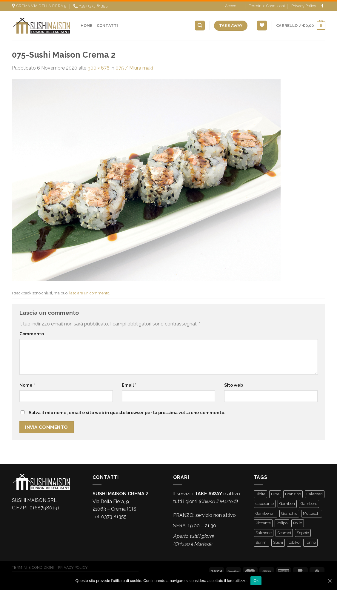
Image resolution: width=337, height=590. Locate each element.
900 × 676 (98, 66)
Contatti (107, 23)
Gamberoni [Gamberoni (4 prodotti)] (266, 512)
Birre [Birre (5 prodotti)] (275, 492)
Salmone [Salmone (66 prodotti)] (264, 531)
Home (87, 23)
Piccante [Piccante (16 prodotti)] (263, 521)
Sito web (233, 383)
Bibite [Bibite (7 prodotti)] (260, 492)
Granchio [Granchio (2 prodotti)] (289, 512)
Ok (255, 580)
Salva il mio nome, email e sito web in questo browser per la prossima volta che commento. (127, 411)
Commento (31, 331)
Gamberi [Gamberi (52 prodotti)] (287, 502)
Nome (27, 383)
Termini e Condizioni (267, 4)
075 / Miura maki (134, 66)
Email (129, 383)
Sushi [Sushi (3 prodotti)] (278, 541)
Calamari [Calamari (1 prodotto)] (315, 492)
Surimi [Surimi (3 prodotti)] (261, 541)
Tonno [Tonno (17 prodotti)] (310, 541)
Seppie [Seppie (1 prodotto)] (303, 531)
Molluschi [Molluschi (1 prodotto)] (311, 512)
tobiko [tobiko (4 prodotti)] (294, 541)
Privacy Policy (303, 4)
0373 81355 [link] (114, 515)
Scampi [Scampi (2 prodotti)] (284, 531)
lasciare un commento (89, 291)
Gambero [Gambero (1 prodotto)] (309, 502)
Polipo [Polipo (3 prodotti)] (281, 521)
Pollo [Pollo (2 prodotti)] (297, 521)
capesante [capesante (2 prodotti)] (265, 502)
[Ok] (330, 581)
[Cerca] (200, 24)
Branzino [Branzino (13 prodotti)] (293, 492)
